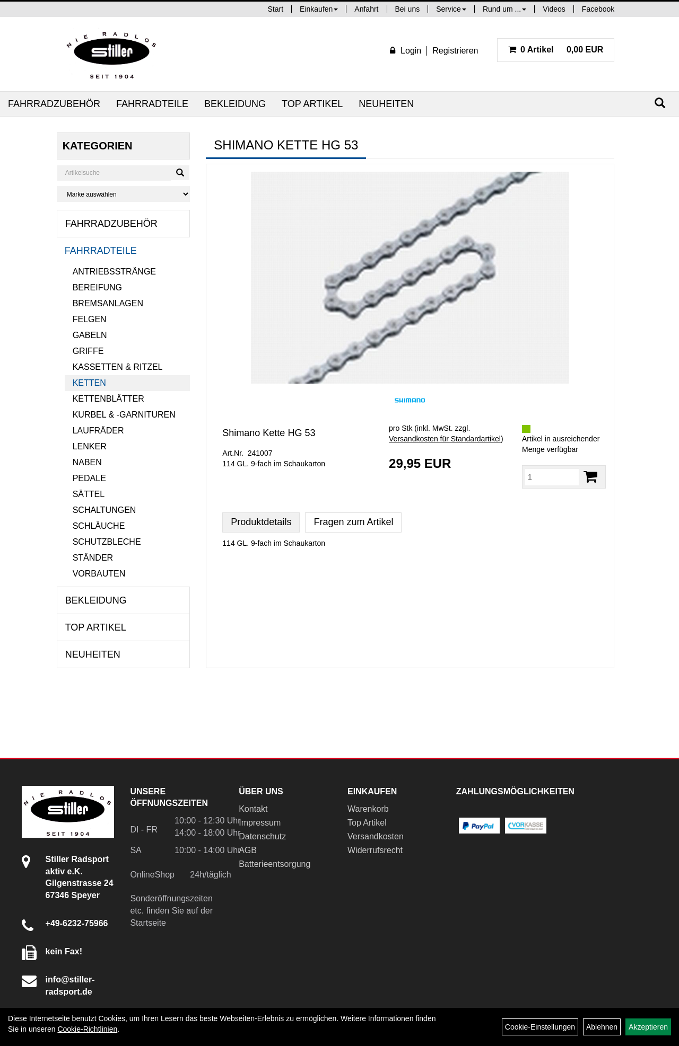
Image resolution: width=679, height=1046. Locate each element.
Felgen (90, 319)
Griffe (88, 351)
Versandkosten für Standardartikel (445, 439)
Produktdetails (261, 522)
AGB (248, 850)
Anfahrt (366, 9)
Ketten (89, 382)
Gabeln (90, 335)
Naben (87, 462)
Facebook (598, 9)
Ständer (93, 557)
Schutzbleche (107, 541)
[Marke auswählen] (123, 194)
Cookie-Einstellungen (540, 1027)
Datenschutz (262, 836)
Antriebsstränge (114, 271)
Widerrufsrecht (375, 850)
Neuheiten (386, 104)
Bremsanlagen (108, 303)
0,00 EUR (556, 49)
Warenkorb (368, 808)
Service (451, 9)
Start (276, 9)
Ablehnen (601, 1027)
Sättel (89, 494)
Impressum (260, 822)
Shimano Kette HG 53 (268, 433)
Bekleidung (235, 104)
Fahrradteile (152, 104)
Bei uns (407, 9)
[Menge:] (552, 476)
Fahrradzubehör (54, 104)
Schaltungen (104, 510)
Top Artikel (312, 104)
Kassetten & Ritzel (118, 366)
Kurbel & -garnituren (124, 414)
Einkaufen (319, 9)
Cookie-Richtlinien (87, 1029)
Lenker (90, 446)
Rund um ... (504, 9)
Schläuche (99, 525)
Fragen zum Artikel (353, 522)
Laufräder (98, 430)
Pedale (89, 478)
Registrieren (455, 50)
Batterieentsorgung (274, 863)
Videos (554, 9)
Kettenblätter (108, 398)
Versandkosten (375, 836)
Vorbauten (99, 573)
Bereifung (97, 287)
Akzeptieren (648, 1027)
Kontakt (253, 808)
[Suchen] (660, 103)
